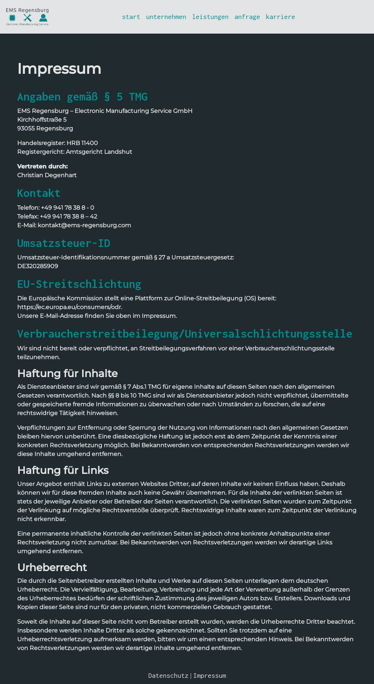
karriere (280, 16)
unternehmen (166, 16)
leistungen (210, 16)
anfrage (247, 16)
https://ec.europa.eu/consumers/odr (69, 307)
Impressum (209, 675)
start (131, 16)
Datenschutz (168, 675)
